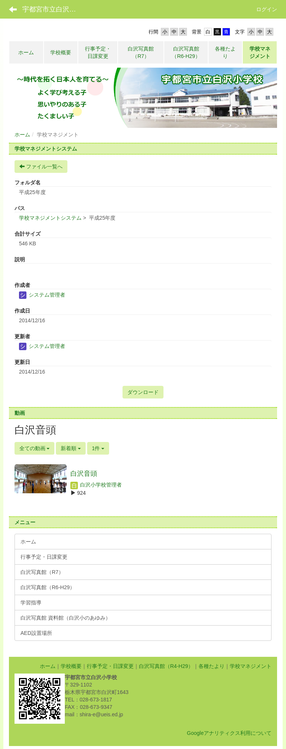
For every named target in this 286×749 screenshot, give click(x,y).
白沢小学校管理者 (96, 485)
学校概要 (71, 666)
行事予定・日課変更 (110, 666)
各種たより (211, 666)
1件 (98, 448)
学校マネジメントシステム (50, 218)
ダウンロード (143, 392)
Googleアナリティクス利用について (229, 733)
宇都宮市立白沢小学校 (53, 9)
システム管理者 (42, 295)
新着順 (71, 448)
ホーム (22, 135)
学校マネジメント (250, 666)
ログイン (266, 9)
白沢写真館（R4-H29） (166, 666)
